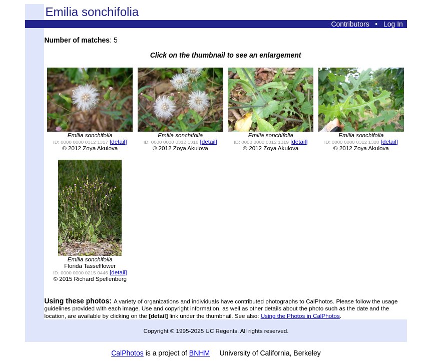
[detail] (118, 141)
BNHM (199, 353)
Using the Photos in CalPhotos (300, 315)
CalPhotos (127, 353)
